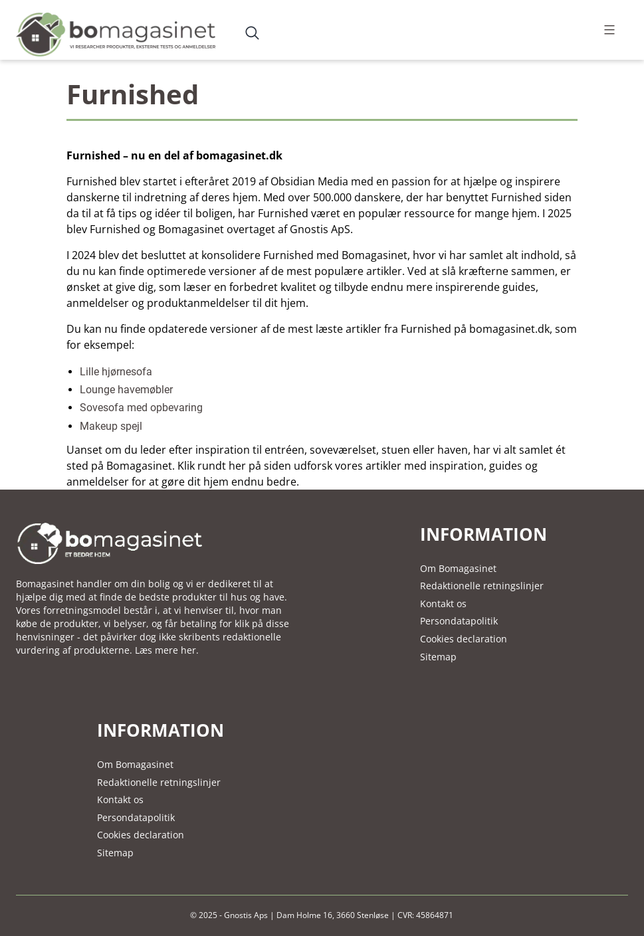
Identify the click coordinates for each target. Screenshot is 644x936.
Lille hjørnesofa (116, 371)
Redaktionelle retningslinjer (482, 585)
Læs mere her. (167, 650)
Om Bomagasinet (458, 568)
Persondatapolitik (459, 620)
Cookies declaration (463, 638)
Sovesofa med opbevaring (141, 407)
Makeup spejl (111, 426)
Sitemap (438, 656)
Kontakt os (443, 603)
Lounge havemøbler (126, 389)
